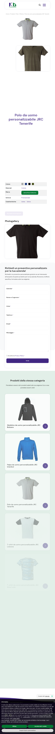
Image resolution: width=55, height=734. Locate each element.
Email (8, 324)
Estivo (29, 202)
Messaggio (10, 333)
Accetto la (16, 356)
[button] (40, 5)
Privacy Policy (19, 356)
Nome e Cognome (13, 297)
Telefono (9, 315)
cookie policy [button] (26, 717)
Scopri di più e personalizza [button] (27, 730)
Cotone (23, 188)
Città (8, 306)
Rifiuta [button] (14, 726)
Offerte (21, 14)
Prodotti (12, 14)
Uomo (23, 202)
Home (7, 14)
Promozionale (25, 198)
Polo (17, 14)
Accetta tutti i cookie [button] (41, 726)
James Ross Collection (29, 192)
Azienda (9, 289)
